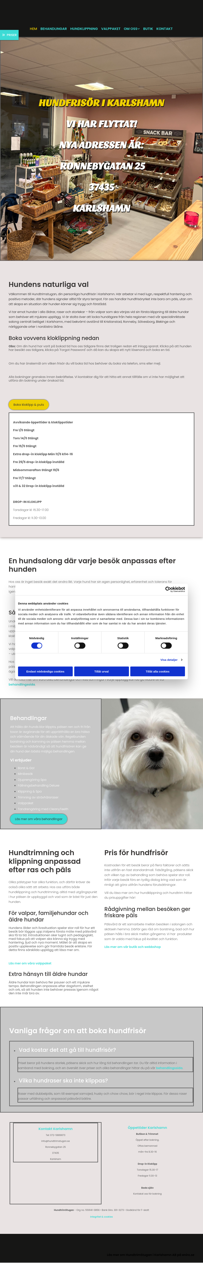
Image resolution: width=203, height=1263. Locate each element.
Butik (149, 28)
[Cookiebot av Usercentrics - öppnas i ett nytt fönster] (168, 589)
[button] (9, 35)
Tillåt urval (101, 671)
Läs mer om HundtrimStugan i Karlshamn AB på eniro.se (150, 1255)
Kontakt (166, 28)
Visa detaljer (168, 659)
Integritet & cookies (101, 1217)
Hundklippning (84, 28)
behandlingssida (22, 685)
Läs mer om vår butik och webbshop (132, 947)
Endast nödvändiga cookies (45, 671)
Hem (32, 28)
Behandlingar (53, 28)
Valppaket (111, 28)
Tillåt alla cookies (158, 671)
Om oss (131, 28)
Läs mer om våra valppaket (30, 964)
